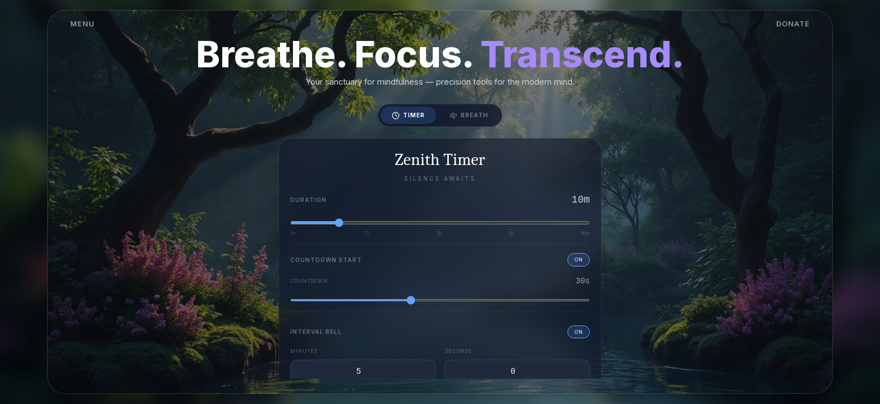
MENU (82, 24)
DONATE (793, 24)
